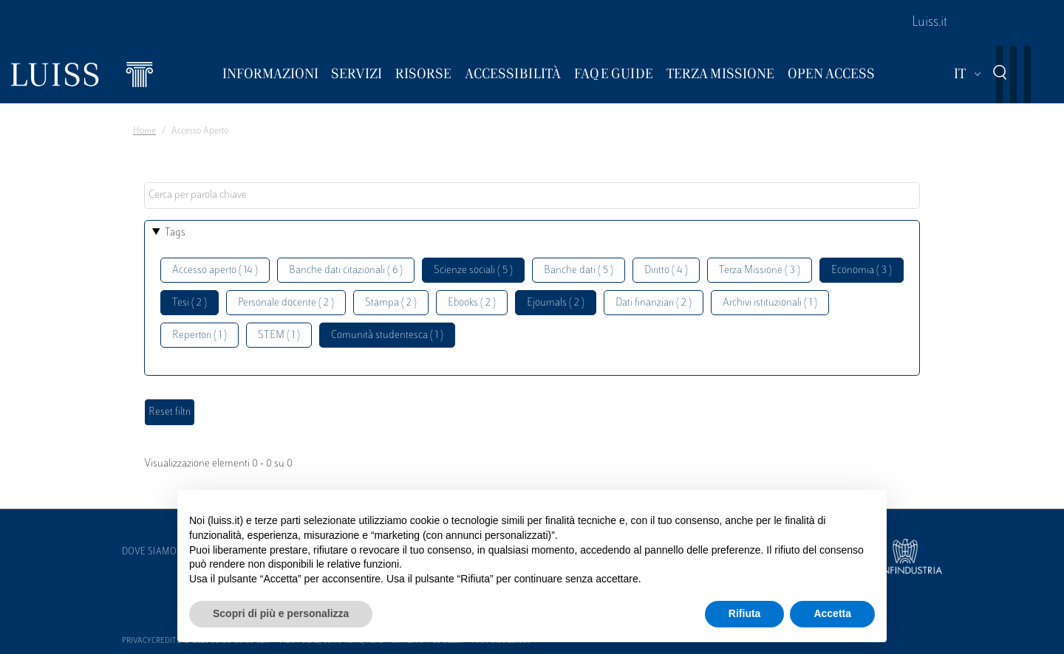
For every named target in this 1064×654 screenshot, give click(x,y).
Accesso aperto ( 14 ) (215, 270)
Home (144, 131)
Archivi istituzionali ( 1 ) (770, 303)
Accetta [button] (832, 613)
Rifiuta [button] (745, 613)
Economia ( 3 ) (861, 270)
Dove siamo (149, 552)
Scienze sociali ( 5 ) (473, 270)
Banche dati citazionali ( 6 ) (346, 270)
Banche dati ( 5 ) (578, 270)
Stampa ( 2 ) (391, 303)
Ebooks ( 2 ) (472, 303)
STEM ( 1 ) (279, 335)
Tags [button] (175, 232)
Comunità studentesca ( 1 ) (387, 335)
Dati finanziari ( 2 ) (653, 303)
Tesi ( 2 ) (189, 303)
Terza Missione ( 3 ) (759, 270)
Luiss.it (929, 23)
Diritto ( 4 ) (666, 270)
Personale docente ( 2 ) (286, 303)
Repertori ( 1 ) (199, 335)
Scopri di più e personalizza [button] (281, 613)
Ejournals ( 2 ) (555, 303)
